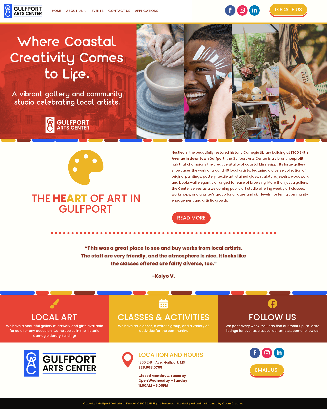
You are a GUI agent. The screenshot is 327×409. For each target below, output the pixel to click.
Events (98, 10)
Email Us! (267, 369)
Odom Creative (232, 403)
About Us (74, 10)
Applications (146, 10)
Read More (189, 217)
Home (57, 10)
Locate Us (288, 9)
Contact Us (119, 10)
